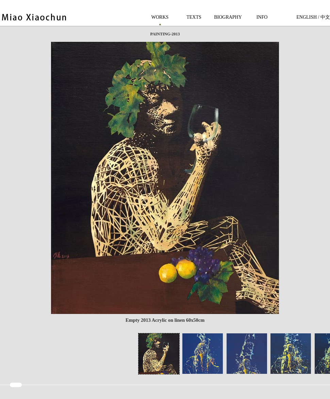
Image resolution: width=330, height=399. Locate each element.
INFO (262, 17)
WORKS (160, 17)
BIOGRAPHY (228, 17)
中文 (325, 17)
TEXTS (193, 17)
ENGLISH (306, 17)
